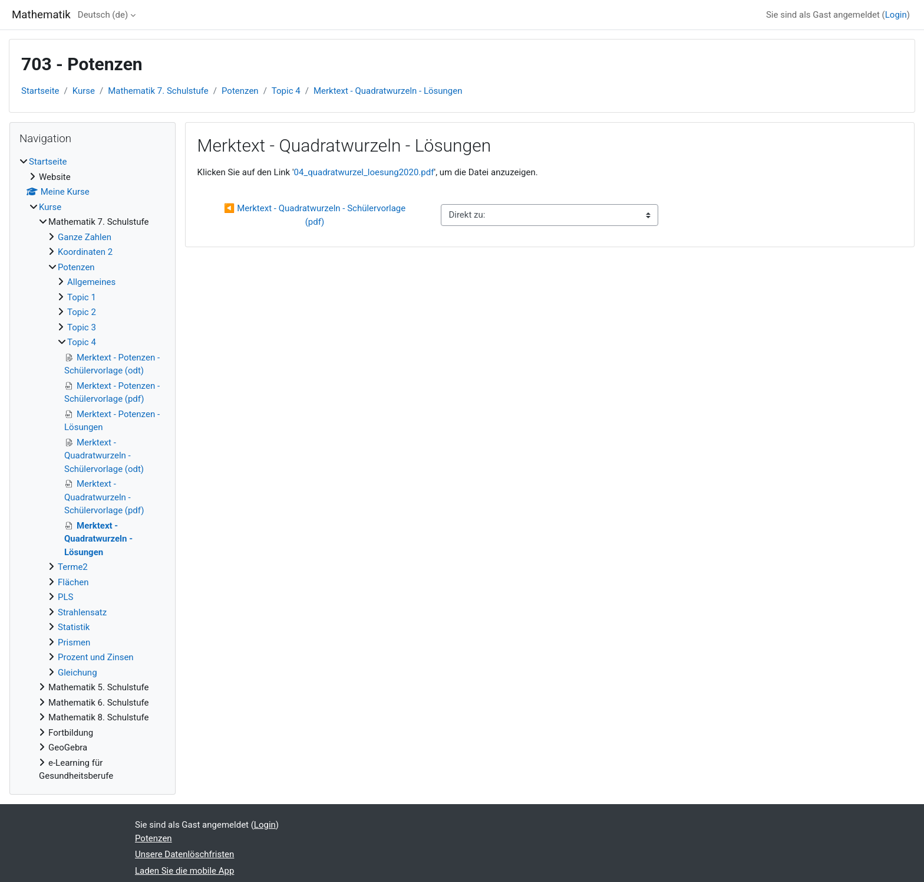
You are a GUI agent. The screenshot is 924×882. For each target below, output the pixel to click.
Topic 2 (81, 312)
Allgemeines (91, 282)
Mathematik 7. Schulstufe (158, 91)
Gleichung (77, 672)
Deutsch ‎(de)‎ (103, 14)
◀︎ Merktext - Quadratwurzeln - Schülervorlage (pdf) (316, 215)
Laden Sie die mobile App (184, 870)
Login (896, 14)
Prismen (74, 642)
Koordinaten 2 (85, 252)
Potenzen (240, 91)
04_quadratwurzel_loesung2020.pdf (364, 172)
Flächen (73, 582)
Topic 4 (286, 91)
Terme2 (73, 567)
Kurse (83, 91)
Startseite (40, 91)
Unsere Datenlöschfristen (184, 854)
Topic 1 (81, 297)
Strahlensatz (82, 612)
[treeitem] (92, 469)
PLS (65, 597)
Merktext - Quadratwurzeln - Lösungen (388, 91)
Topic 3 (81, 327)
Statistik (74, 627)
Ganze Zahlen (84, 237)
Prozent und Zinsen (96, 657)
